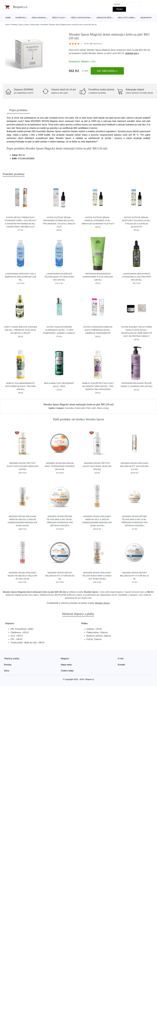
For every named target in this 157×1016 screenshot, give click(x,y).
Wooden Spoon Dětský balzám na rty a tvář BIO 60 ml (60, 576)
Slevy (6, 671)
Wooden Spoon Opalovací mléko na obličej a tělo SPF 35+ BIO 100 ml (22, 576)
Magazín (65, 658)
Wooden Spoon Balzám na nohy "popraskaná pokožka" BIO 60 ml (60, 466)
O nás (120, 658)
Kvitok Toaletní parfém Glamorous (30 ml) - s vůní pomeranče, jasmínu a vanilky (59, 330)
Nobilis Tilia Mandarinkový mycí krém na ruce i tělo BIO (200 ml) (20, 386)
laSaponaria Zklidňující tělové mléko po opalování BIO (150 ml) (59, 277)
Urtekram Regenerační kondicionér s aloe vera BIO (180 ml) (98, 277)
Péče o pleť (91, 408)
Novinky (8, 665)
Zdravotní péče (104, 18)
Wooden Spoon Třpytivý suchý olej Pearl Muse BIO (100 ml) (97, 466)
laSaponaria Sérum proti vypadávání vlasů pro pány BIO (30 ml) (136, 277)
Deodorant (146, 18)
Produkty (14, 25)
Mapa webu (66, 665)
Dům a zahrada (39, 18)
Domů (8, 18)
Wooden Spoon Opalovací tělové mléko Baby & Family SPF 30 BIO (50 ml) (97, 576)
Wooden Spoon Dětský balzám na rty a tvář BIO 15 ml (134, 576)
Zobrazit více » (132, 53)
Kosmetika (20, 18)
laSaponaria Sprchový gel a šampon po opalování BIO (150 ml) (20, 277)
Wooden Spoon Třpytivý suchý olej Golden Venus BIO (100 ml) (22, 466)
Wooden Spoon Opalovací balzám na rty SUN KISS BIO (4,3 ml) (134, 466)
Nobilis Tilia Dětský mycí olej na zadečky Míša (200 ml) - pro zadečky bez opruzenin (98, 386)
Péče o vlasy (58, 18)
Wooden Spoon (95, 53)
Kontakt (121, 665)
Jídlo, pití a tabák (126, 18)
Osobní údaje (67, 671)
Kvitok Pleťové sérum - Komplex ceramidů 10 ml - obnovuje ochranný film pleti (97, 220)
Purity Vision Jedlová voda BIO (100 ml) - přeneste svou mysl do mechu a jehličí (20, 330)
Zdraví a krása (23, 25)
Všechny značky (11, 658)
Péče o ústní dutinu (80, 18)
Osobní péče (34, 25)
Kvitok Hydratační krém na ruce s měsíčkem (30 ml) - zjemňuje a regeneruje (97, 330)
